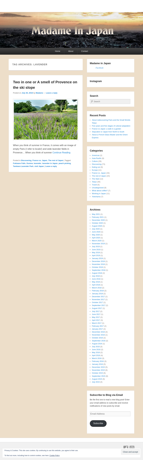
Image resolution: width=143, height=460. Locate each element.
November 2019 (98, 244)
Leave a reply (51, 93)
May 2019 (96, 252)
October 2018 (97, 267)
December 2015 (98, 367)
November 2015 (98, 370)
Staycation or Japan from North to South (108, 132)
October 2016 (97, 338)
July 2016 (96, 347)
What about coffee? (100, 191)
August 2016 (97, 344)
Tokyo (94, 182)
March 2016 (97, 358)
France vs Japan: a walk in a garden (106, 129)
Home (57, 51)
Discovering (26, 160)
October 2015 (97, 373)
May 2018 (96, 282)
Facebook (99, 68)
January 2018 (97, 294)
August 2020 (97, 226)
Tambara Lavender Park (23, 166)
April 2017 (96, 320)
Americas (95, 155)
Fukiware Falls (19, 163)
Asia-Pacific (96, 158)
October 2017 (97, 302)
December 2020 (98, 220)
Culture (95, 161)
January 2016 (97, 364)
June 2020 (96, 232)
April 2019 (96, 255)
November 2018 (98, 264)
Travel (94, 185)
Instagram (132, 448)
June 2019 (96, 250)
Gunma (30, 163)
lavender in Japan (50, 163)
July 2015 (96, 382)
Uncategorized (98, 188)
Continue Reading (61, 152)
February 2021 (98, 217)
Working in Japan (99, 193)
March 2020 (97, 241)
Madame (39, 93)
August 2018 (97, 273)
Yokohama (96, 197)
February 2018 (98, 291)
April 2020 (96, 238)
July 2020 (96, 229)
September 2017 (98, 305)
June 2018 (96, 279)
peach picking (65, 163)
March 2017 (97, 323)
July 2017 (96, 311)
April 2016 (96, 355)
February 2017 (98, 326)
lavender (37, 163)
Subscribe (98, 423)
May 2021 (96, 214)
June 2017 (96, 314)
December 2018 (98, 261)
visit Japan (39, 166)
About (70, 51)
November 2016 (98, 335)
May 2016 (96, 352)
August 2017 (97, 308)
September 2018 (98, 270)
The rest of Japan (55, 160)
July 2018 (96, 276)
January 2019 (97, 258)
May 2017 (96, 317)
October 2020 (97, 223)
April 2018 (96, 285)
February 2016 (98, 361)
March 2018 (97, 288)
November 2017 (98, 299)
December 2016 (98, 332)
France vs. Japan (39, 160)
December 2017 (98, 296)
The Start (95, 179)
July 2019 (96, 246)
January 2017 (97, 329)
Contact (84, 51)
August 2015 (97, 379)
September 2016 (98, 341)
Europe (95, 170)
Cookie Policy (54, 456)
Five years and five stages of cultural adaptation (111, 126)
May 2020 (96, 235)
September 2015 (98, 376)
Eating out (96, 167)
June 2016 (96, 349)
